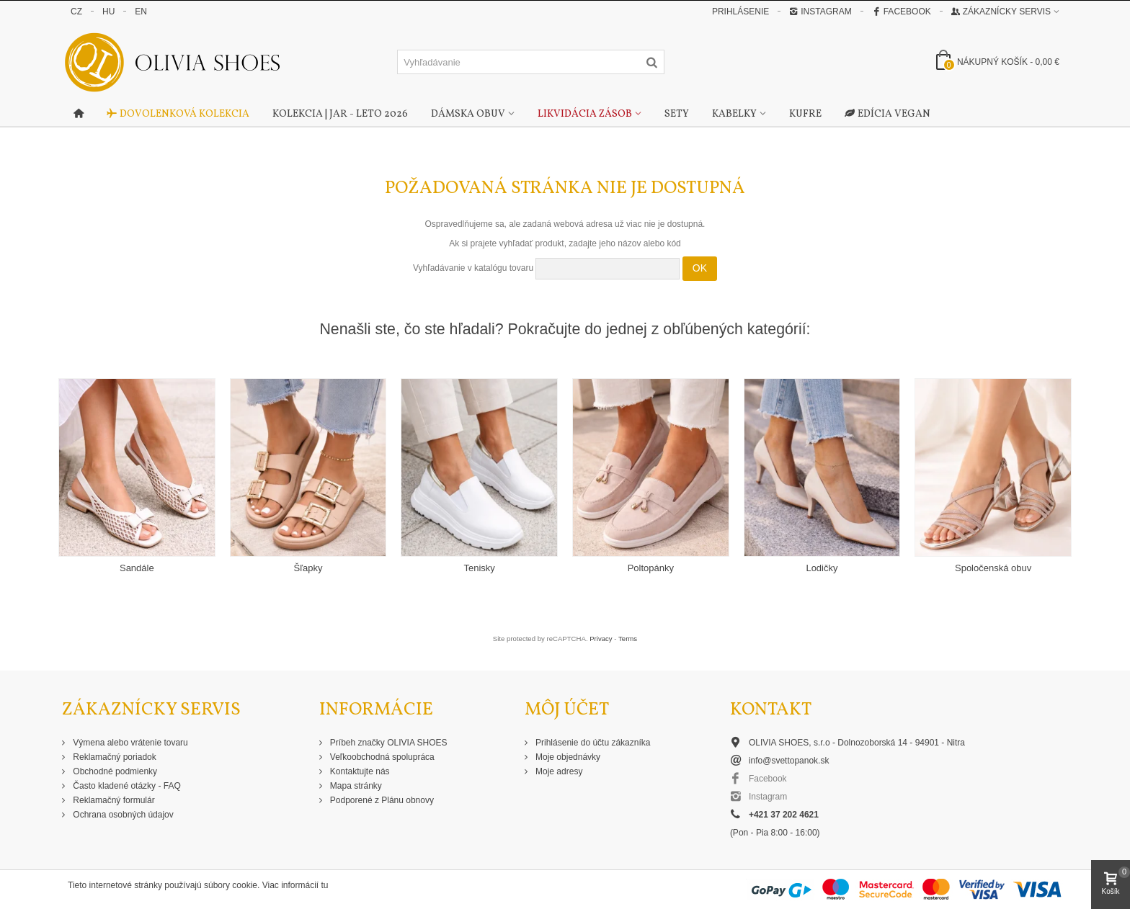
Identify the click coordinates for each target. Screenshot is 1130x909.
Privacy (601, 638)
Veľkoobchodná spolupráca (381, 757)
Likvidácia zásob (585, 114)
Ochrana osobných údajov (122, 815)
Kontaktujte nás (359, 771)
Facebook (901, 11)
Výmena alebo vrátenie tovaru (129, 743)
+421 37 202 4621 (784, 815)
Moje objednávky (566, 757)
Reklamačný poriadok (113, 757)
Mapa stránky (355, 786)
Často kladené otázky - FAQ (126, 786)
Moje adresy (558, 771)
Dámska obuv (468, 114)
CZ (76, 11)
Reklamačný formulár (113, 800)
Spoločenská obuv (993, 568)
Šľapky (308, 568)
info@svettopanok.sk (789, 761)
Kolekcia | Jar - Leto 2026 (340, 114)
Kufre (805, 114)
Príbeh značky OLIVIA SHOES (388, 743)
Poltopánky (651, 568)
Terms (627, 638)
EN (141, 11)
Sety (676, 114)
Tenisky (478, 568)
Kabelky (734, 114)
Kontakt (770, 709)
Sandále (137, 568)
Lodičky (821, 568)
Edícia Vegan (887, 114)
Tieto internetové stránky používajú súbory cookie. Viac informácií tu (198, 885)
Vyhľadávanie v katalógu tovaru (473, 268)
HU (108, 11)
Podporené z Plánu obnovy (381, 800)
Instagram (820, 11)
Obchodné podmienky (114, 771)
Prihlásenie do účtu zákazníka (592, 743)
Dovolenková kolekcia (178, 114)
